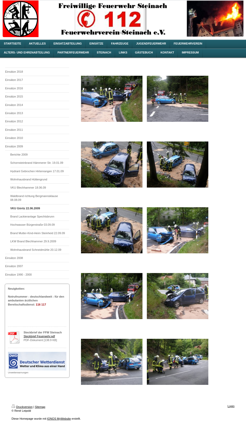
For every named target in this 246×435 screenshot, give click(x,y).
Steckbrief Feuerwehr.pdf (39, 336)
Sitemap (40, 406)
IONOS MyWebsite (59, 418)
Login (231, 406)
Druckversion (22, 406)
